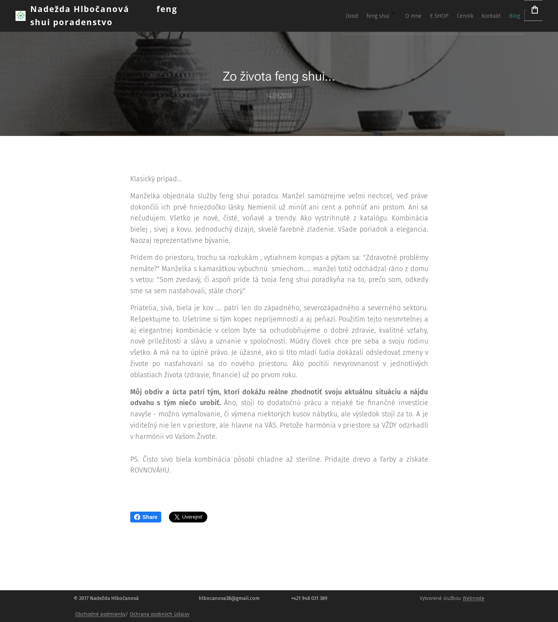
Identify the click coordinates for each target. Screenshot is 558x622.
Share (146, 517)
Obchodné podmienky (100, 614)
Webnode (473, 598)
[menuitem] (408, 16)
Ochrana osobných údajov (159, 614)
